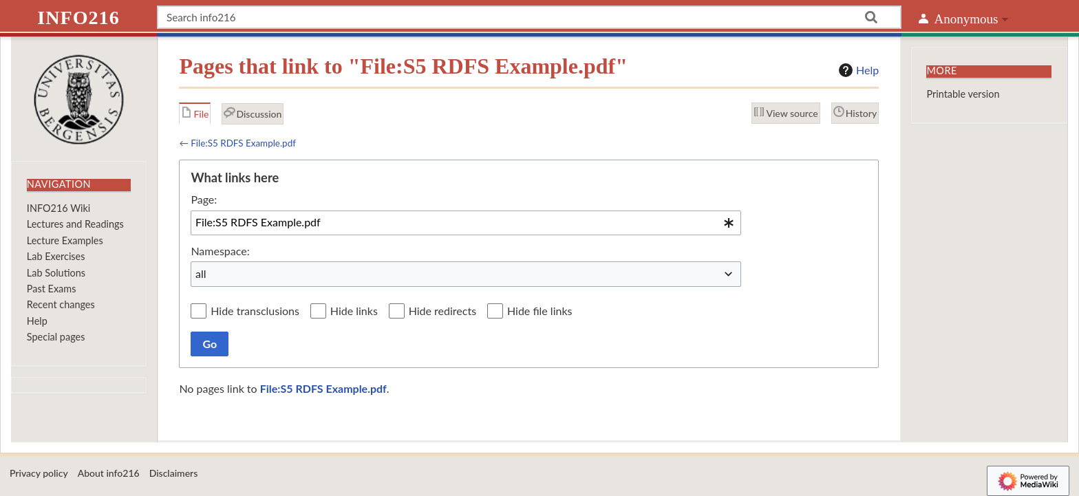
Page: (204, 199)
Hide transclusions (255, 310)
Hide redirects (442, 310)
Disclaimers (173, 473)
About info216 (109, 473)
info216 (78, 17)
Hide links (354, 310)
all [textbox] (200, 273)
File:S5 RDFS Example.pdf (243, 143)
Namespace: (220, 250)
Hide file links (540, 310)
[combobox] (466, 223)
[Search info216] (529, 17)
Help (857, 70)
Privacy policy (39, 473)
